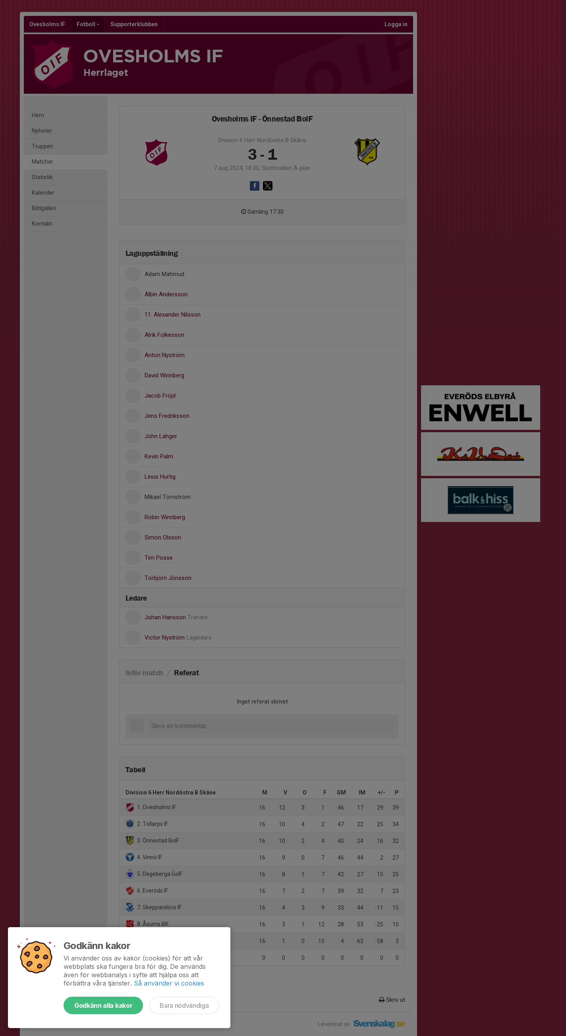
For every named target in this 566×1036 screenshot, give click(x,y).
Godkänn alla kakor (103, 1005)
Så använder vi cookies (169, 983)
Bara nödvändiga (184, 1005)
